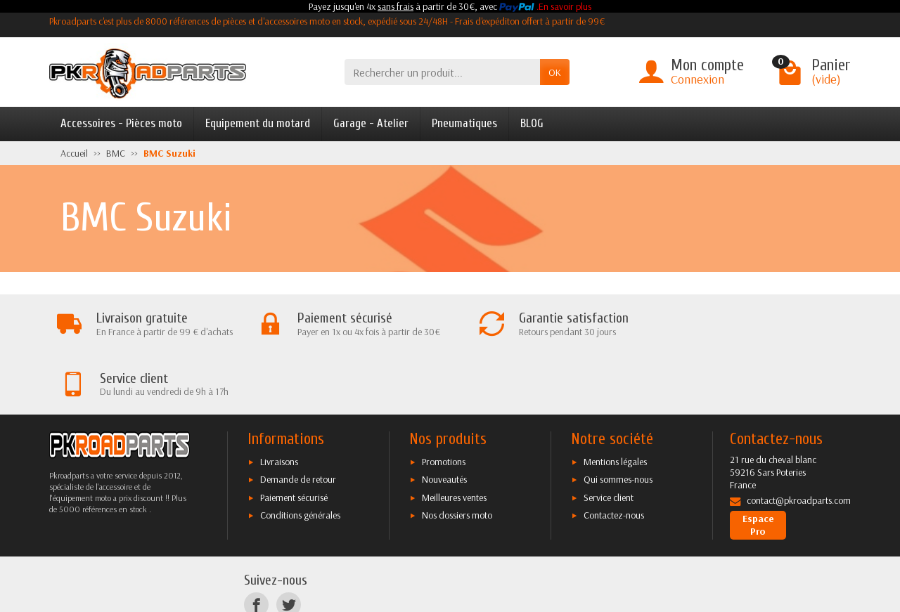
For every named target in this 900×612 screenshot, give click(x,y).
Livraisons (279, 401)
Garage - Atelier (371, 123)
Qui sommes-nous (618, 419)
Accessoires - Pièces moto (121, 123)
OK (554, 72)
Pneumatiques (464, 123)
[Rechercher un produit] (442, 72)
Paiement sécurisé (294, 437)
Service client (609, 437)
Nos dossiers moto (457, 454)
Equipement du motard (257, 123)
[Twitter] (288, 545)
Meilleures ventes (454, 437)
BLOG (532, 123)
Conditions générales (300, 454)
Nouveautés (444, 419)
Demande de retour (298, 419)
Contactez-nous (614, 454)
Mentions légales (615, 401)
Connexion (697, 79)
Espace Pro (758, 465)
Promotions (443, 401)
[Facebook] (256, 545)
